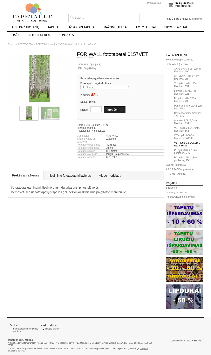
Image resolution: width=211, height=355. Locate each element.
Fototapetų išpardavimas (179, 59)
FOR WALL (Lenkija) (46, 44)
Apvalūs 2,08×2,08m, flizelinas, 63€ (185, 122)
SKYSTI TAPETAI (175, 27)
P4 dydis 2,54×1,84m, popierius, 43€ (186, 159)
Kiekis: (84, 109)
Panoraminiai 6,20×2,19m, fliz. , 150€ (188, 107)
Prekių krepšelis (184, 3)
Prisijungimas (154, 3)
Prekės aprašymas (25, 175)
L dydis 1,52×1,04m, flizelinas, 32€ (185, 92)
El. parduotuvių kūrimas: (180, 341)
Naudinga (16, 331)
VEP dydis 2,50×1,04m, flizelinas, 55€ (187, 129)
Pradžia (11, 44)
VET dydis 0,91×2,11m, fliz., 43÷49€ (78, 44)
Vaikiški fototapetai (176, 165)
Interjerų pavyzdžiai (176, 192)
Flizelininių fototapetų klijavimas (69, 175)
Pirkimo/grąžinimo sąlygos (180, 196)
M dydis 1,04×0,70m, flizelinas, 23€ (185, 100)
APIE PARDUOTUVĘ (25, 27)
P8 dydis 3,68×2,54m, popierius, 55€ (186, 151)
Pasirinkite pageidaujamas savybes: (100, 78)
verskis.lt (197, 340)
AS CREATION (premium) (180, 169)
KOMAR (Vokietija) (176, 174)
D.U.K (14, 325)
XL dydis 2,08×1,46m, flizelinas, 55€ (186, 85)
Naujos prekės (52, 328)
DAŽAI (16, 35)
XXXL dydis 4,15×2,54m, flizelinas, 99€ (187, 70)
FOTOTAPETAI (146, 27)
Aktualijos (50, 325)
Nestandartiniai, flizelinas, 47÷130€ (188, 114)
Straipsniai (171, 187)
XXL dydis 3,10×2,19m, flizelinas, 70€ (187, 77)
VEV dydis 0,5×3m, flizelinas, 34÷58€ (184, 137)
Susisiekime (195, 18)
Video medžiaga (110, 175)
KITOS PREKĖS (39, 35)
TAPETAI (53, 27)
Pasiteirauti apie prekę (89, 64)
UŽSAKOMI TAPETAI (81, 27)
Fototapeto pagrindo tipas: (96, 83)
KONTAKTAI (67, 35)
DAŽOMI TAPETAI (115, 27)
